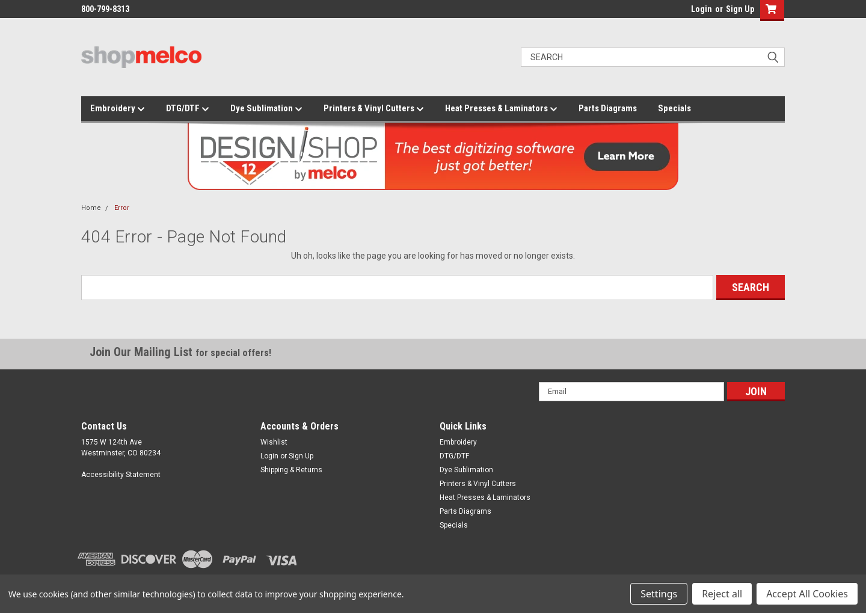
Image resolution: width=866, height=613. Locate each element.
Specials (674, 108)
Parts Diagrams (608, 108)
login (688, 12)
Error (121, 208)
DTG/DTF (187, 109)
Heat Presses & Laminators (501, 109)
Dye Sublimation (266, 109)
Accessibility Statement (121, 474)
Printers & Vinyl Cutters (374, 109)
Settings (658, 593)
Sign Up (740, 9)
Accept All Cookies (807, 593)
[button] (769, 10)
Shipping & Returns (291, 470)
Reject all (722, 593)
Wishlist (273, 442)
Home (91, 208)
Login (701, 9)
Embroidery (117, 109)
